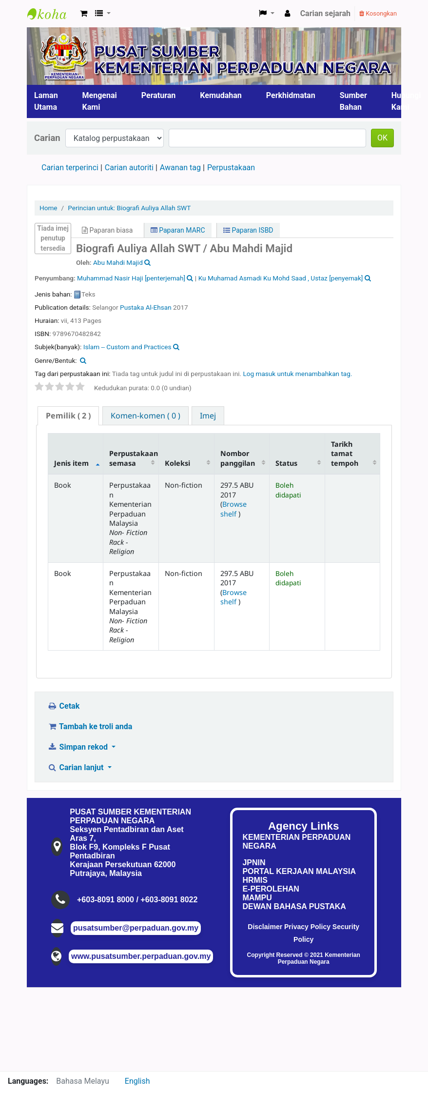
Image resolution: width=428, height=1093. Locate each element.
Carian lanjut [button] (76, 767)
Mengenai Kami (99, 101)
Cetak (63, 706)
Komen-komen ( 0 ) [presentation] (145, 415)
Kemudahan (221, 95)
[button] (83, 13)
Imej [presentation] (208, 415)
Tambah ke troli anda (89, 726)
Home (48, 208)
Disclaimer (265, 927)
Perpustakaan (231, 167)
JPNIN (253, 862)
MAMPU (257, 898)
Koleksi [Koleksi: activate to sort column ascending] (177, 463)
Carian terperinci (69, 167)
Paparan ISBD (248, 230)
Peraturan (158, 95)
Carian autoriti (129, 167)
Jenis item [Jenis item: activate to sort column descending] (71, 463)
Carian (47, 138)
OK (382, 137)
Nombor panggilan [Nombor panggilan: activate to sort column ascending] (237, 458)
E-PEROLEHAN (270, 889)
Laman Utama (46, 101)
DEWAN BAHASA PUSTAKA (294, 906)
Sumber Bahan (353, 101)
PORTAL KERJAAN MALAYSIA (299, 871)
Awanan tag (180, 167)
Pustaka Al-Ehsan (146, 307)
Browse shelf (233, 508)
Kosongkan (378, 13)
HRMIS (255, 880)
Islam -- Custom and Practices (127, 347)
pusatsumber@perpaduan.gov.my (135, 928)
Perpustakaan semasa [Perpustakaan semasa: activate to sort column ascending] (133, 458)
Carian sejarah (325, 13)
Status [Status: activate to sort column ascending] (286, 463)
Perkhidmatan (290, 95)
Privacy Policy (307, 927)
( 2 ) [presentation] (68, 415)
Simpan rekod (78, 747)
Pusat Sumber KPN (51, 13)
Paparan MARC (178, 230)
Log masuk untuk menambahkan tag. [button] (297, 374)
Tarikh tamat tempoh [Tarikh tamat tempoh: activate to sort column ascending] (344, 453)
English (137, 1081)
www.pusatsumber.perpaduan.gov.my (141, 956)
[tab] (68, 415)
